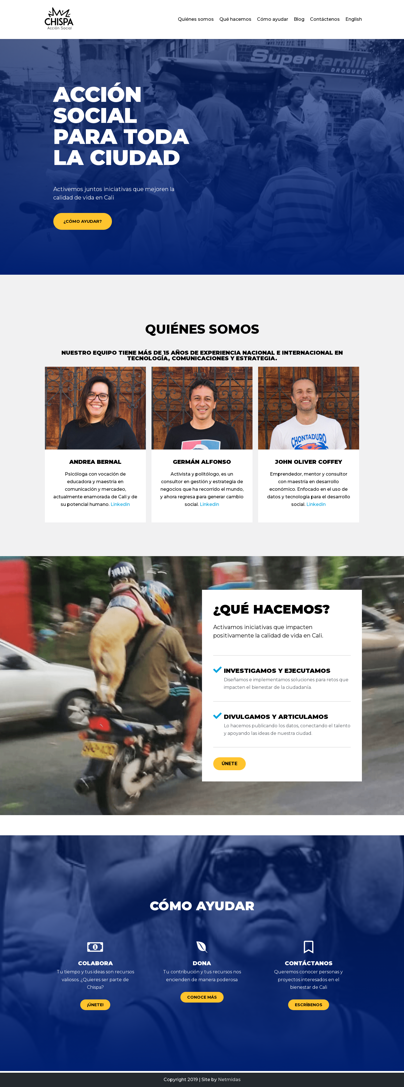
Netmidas (229, 1079)
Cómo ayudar (272, 19)
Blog (299, 19)
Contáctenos (325, 19)
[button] (88, 222)
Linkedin (120, 506)
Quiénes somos (196, 19)
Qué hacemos (235, 19)
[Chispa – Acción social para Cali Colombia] (59, 19)
